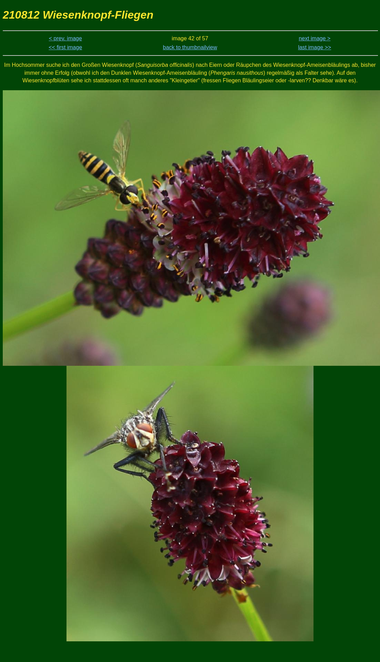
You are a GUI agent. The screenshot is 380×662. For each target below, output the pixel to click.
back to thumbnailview (190, 47)
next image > (314, 38)
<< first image (65, 47)
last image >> (314, 47)
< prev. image (65, 38)
